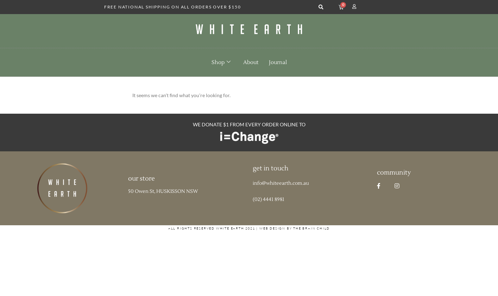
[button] (320, 7)
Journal (278, 62)
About (250, 62)
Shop (221, 62)
